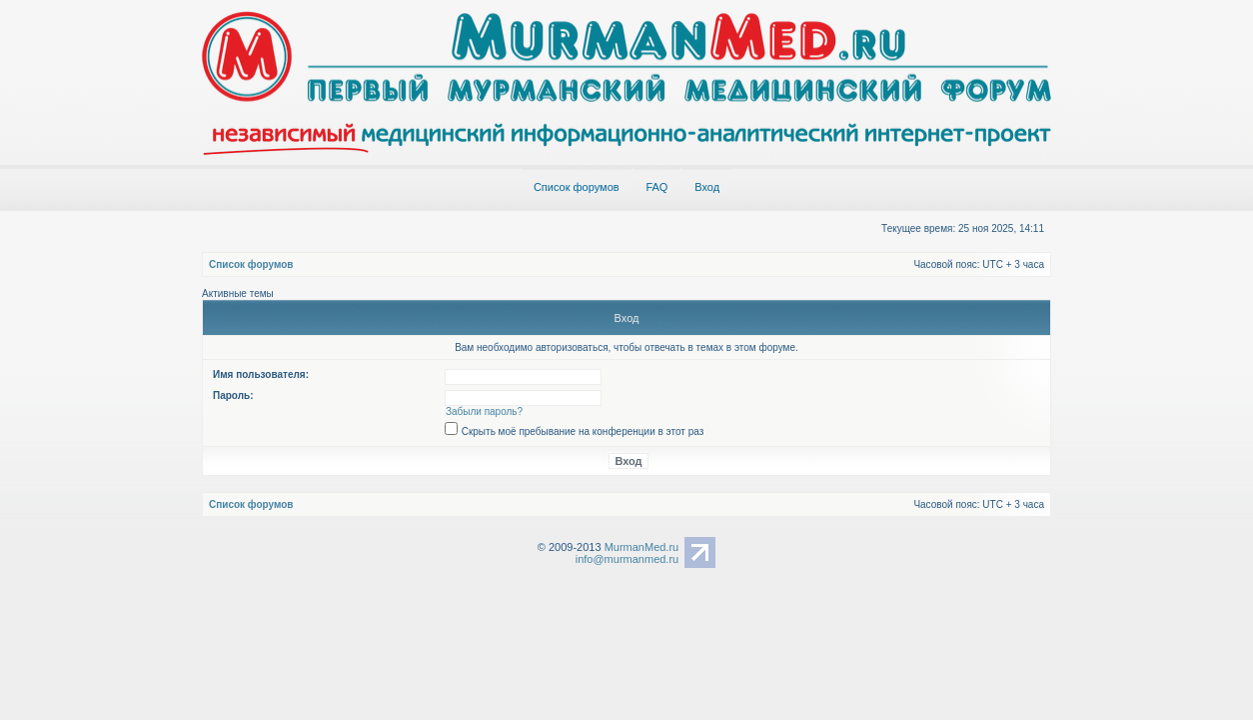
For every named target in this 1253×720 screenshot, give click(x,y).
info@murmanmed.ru (627, 559)
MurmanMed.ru (642, 547)
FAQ (656, 187)
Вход (706, 187)
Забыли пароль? (484, 411)
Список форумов (577, 187)
